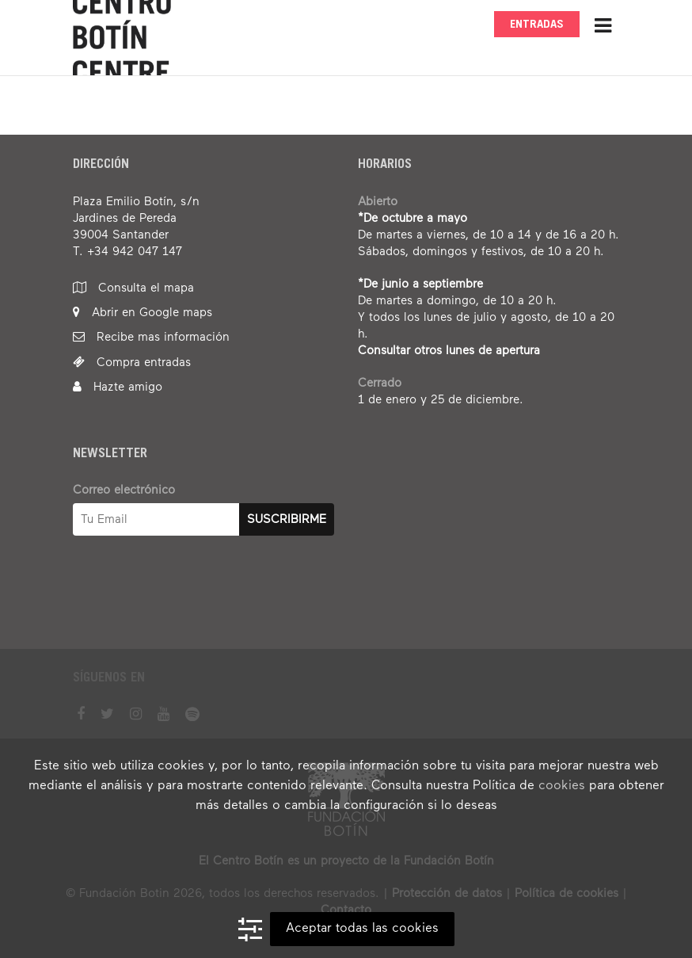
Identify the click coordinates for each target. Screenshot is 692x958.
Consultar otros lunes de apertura (449, 351)
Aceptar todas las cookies (362, 928)
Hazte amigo (117, 387)
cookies (561, 786)
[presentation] (193, 601)
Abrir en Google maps (142, 313)
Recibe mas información (151, 337)
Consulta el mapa (133, 288)
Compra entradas (132, 362)
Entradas (537, 25)
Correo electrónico (124, 490)
